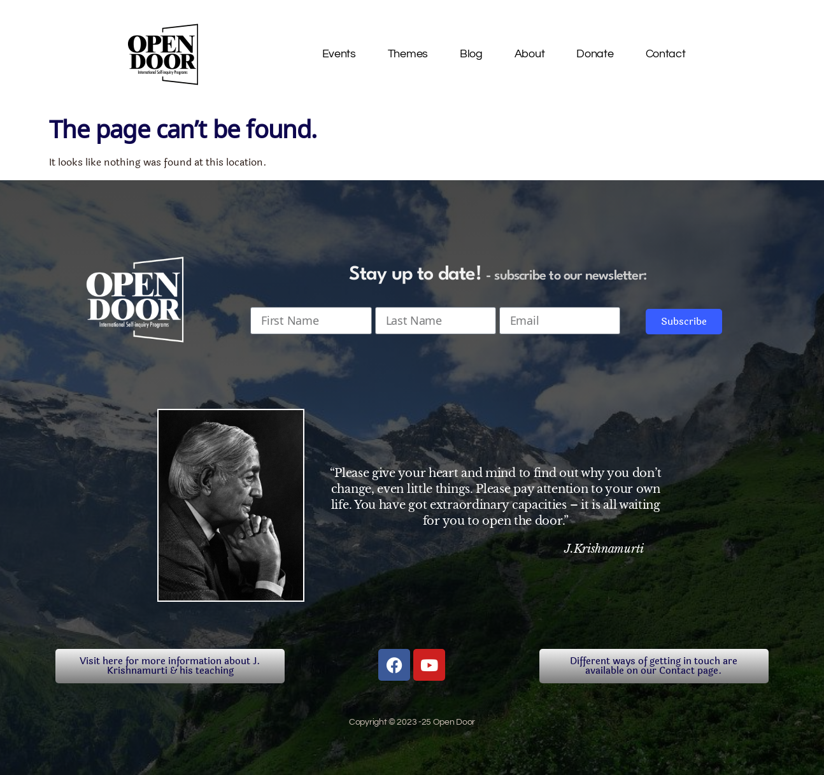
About (530, 54)
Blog (471, 54)
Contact (666, 54)
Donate (594, 54)
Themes (408, 54)
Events (339, 54)
